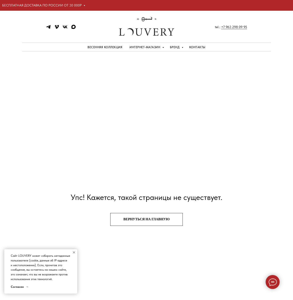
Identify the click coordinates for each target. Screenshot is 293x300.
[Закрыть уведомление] (74, 252)
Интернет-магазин (145, 47)
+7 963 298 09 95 (234, 27)
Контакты (197, 47)
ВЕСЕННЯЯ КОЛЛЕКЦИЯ (105, 47)
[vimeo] (56, 28)
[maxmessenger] (73, 28)
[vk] (65, 28)
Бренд (175, 47)
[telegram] (48, 28)
